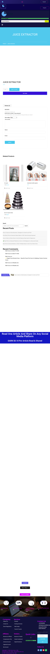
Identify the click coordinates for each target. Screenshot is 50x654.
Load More (25, 582)
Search (4, 223)
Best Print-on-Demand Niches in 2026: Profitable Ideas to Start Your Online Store (20, 243)
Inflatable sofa (15, 262)
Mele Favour (8, 250)
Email (6, 135)
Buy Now (25, 93)
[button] (24, 5)
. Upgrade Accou (6, 644)
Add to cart (14, 89)
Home (4, 43)
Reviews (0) (7, 105)
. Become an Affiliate (7, 636)
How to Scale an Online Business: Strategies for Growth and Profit (17, 232)
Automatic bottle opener (32, 183)
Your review (8, 119)
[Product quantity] (5, 89)
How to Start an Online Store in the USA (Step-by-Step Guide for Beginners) (19, 238)
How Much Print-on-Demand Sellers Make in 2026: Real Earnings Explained (19, 235)
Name (6, 129)
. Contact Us (5, 623)
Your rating (7, 117)
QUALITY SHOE (15, 250)
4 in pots (6, 183)
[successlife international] (2, 1)
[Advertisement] (24, 319)
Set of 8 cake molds (8, 212)
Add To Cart (7, 188)
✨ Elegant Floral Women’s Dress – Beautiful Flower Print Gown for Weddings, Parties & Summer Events (26, 259)
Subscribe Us (42, 640)
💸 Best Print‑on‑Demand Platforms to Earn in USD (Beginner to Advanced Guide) (20, 241)
